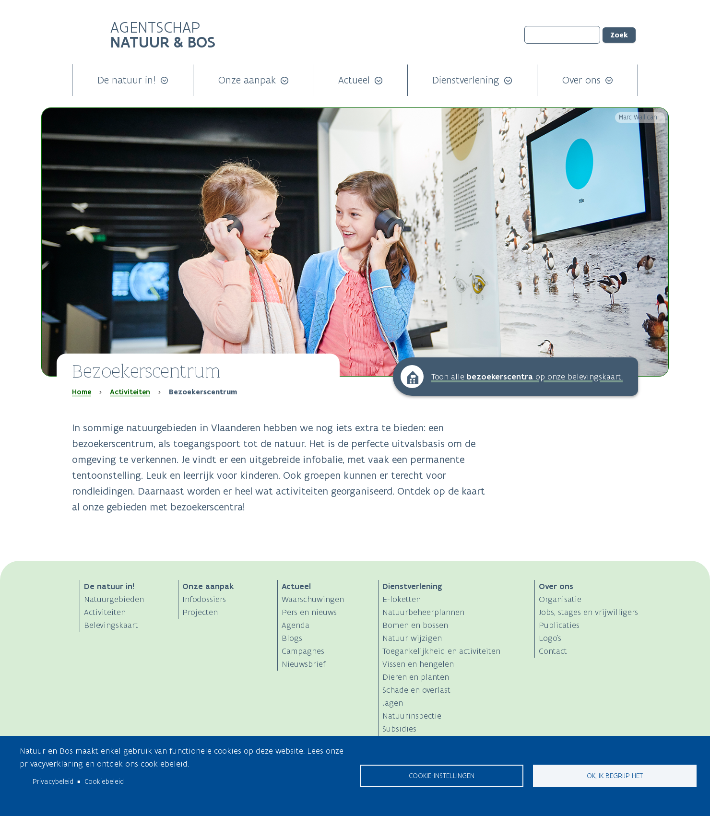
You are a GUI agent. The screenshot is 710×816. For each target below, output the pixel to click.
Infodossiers (204, 599)
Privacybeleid (53, 781)
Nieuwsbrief (304, 664)
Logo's (550, 638)
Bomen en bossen (415, 625)
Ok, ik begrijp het (615, 775)
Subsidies (399, 728)
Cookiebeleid (104, 781)
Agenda (295, 625)
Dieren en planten (415, 677)
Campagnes (303, 651)
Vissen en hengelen (418, 664)
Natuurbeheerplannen (423, 612)
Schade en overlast (416, 690)
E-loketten (401, 599)
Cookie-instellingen (441, 775)
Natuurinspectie (411, 715)
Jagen (392, 703)
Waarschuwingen (313, 599)
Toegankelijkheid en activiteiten (441, 651)
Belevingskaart (111, 625)
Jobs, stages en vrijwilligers (588, 612)
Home (81, 392)
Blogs (292, 638)
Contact (553, 651)
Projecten (200, 612)
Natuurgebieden (114, 599)
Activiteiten (130, 392)
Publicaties (559, 625)
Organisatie (560, 599)
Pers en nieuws (309, 612)
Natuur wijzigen (412, 638)
